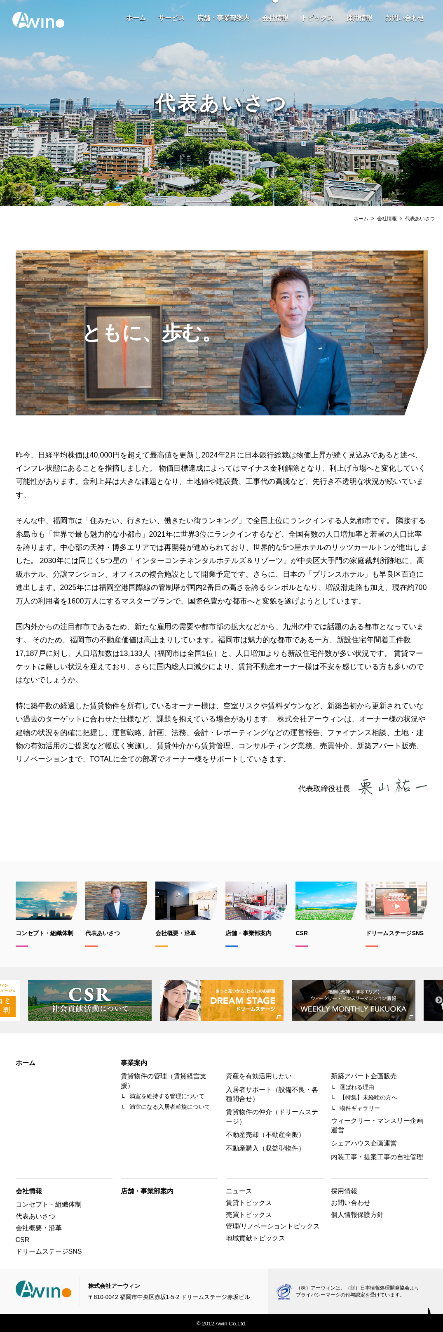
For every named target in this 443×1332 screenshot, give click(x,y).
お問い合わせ (404, 17)
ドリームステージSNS (49, 1251)
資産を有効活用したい (259, 1076)
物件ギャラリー (360, 1108)
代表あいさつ (35, 1216)
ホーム (136, 17)
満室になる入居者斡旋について (169, 1106)
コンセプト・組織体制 (49, 1204)
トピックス (317, 17)
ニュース (239, 1191)
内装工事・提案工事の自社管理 (377, 1156)
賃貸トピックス (249, 1202)
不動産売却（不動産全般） (265, 1134)
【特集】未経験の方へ (368, 1097)
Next (439, 1000)
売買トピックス (249, 1214)
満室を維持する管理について (166, 1096)
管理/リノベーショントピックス (273, 1226)
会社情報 (275, 17)
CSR (23, 1239)
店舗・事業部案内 (223, 17)
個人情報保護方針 (357, 1214)
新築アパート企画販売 (364, 1076)
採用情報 (359, 17)
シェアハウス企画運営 (364, 1143)
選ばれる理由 (357, 1087)
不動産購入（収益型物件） (265, 1148)
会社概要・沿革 (39, 1227)
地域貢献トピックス (255, 1238)
